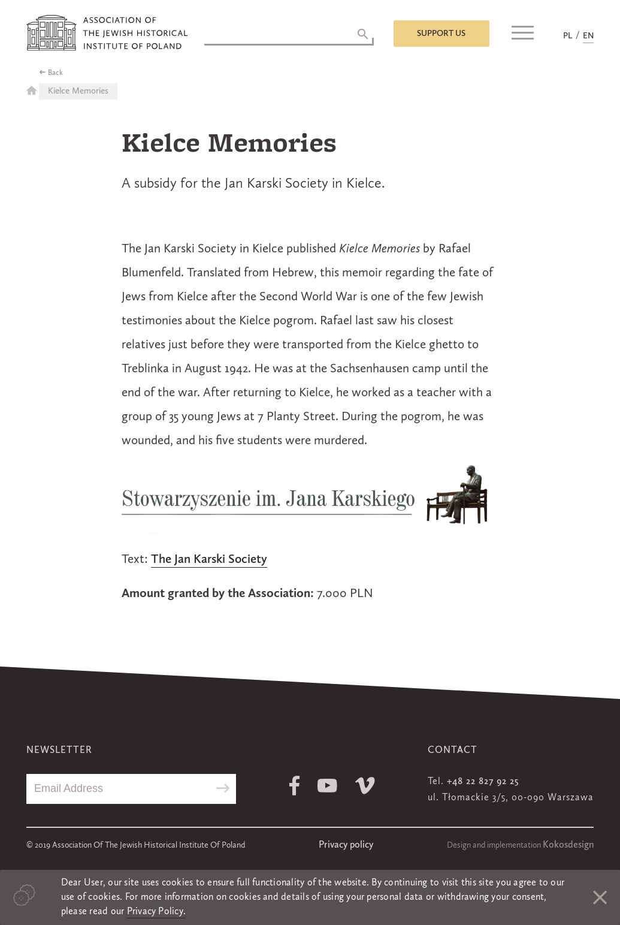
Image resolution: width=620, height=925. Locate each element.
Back (55, 73)
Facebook (294, 785)
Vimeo (365, 785)
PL (567, 36)
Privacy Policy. (156, 912)
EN (588, 36)
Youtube (327, 785)
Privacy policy (346, 845)
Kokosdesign (568, 845)
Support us (441, 33)
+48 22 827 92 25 (483, 782)
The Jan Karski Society (209, 559)
